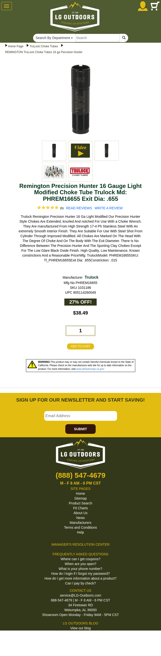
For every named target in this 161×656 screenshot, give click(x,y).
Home (80, 493)
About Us (81, 513)
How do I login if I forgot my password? (80, 573)
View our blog (80, 628)
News (80, 518)
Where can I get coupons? (80, 559)
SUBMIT (80, 429)
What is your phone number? (80, 569)
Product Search (80, 503)
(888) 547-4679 (80, 475)
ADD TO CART (80, 346)
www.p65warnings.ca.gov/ (90, 369)
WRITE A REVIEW (108, 208)
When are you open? (80, 564)
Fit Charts (80, 508)
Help (80, 532)
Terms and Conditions (80, 527)
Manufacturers (80, 523)
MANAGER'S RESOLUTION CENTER (80, 544)
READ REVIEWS (79, 208)
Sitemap (80, 498)
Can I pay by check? (80, 583)
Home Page (15, 46)
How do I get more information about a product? (80, 578)
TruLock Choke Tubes (43, 46)
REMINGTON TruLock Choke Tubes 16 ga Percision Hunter (44, 52)
